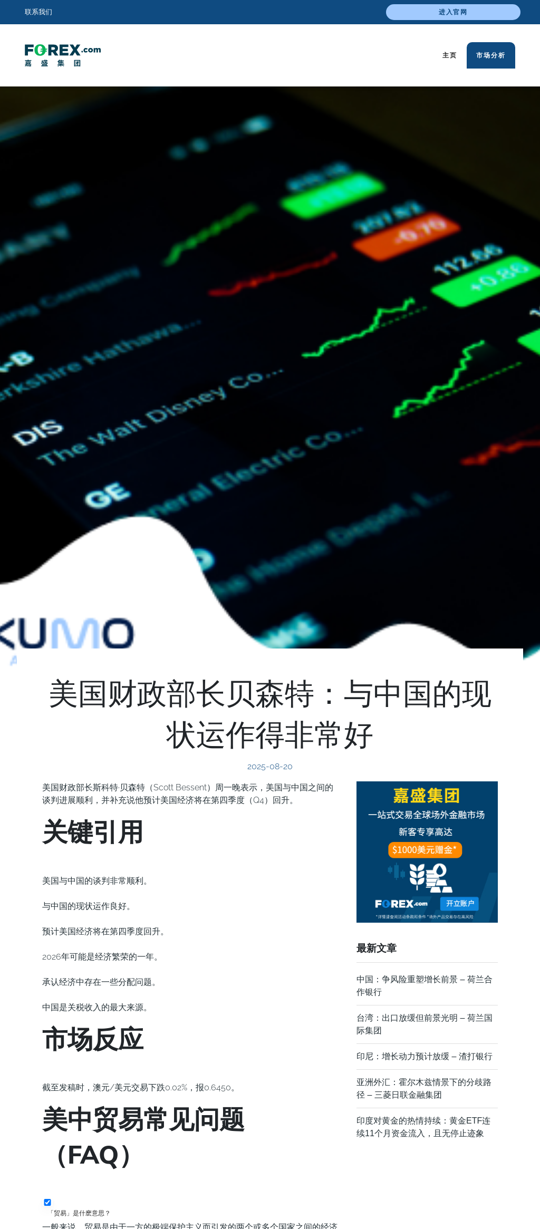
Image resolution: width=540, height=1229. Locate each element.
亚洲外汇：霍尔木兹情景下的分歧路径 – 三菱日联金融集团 (423, 1088)
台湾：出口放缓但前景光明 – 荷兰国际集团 (424, 1024)
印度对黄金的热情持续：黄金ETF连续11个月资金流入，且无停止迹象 (423, 1127)
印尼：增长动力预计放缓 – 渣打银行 (424, 1056)
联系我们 (38, 12)
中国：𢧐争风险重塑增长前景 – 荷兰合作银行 (424, 985)
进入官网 (453, 12)
